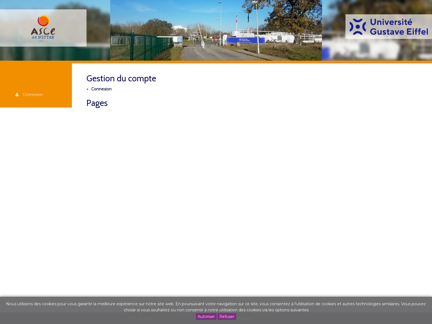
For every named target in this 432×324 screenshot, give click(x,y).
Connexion (33, 94)
